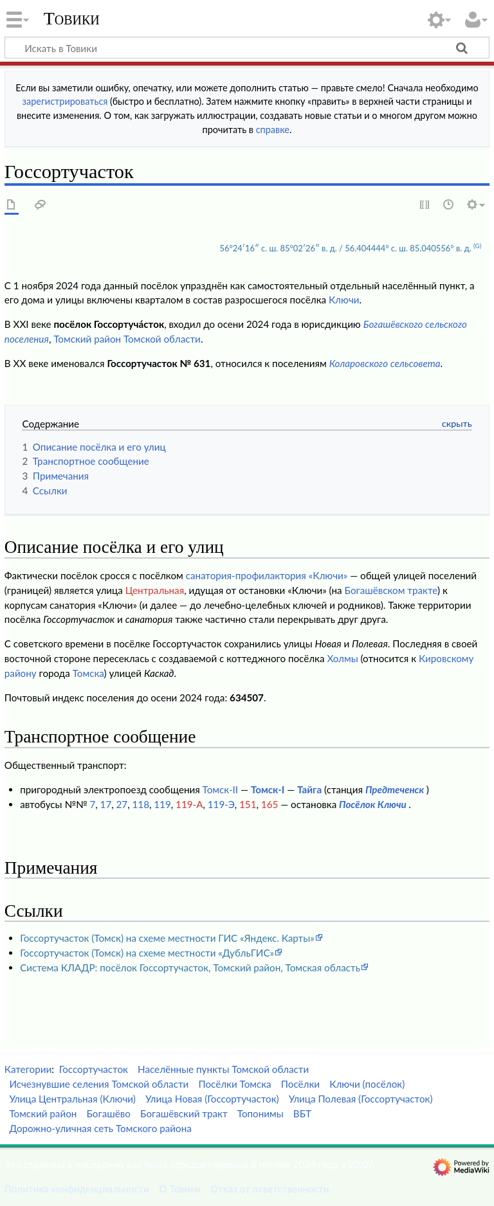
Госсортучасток (93, 1069)
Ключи (344, 299)
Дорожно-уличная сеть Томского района (100, 1128)
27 (122, 804)
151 (247, 804)
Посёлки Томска (235, 1084)
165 (269, 804)
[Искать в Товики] (247, 47)
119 (162, 804)
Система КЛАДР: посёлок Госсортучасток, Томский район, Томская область (190, 967)
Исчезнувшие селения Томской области (98, 1084)
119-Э (221, 804)
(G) (477, 245)
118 (141, 804)
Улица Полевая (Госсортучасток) (361, 1098)
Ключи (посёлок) (367, 1084)
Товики (72, 19)
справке (272, 129)
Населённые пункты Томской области (223, 1069)
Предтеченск (394, 789)
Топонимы (260, 1113)
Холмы (342, 658)
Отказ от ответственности (269, 1188)
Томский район (87, 339)
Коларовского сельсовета (385, 363)
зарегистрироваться (65, 101)
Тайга (309, 789)
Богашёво (108, 1113)
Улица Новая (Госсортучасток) (212, 1098)
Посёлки (300, 1084)
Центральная (154, 590)
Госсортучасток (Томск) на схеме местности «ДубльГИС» (147, 953)
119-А (189, 804)
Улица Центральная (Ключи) (72, 1098)
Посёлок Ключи (373, 804)
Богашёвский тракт (184, 1113)
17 (106, 804)
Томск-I (267, 789)
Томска (88, 673)
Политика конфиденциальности (77, 1188)
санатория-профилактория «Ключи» (267, 575)
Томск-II (220, 789)
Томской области (162, 339)
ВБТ (302, 1113)
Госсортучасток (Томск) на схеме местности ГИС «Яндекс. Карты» (167, 938)
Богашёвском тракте (391, 590)
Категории (28, 1069)
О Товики (180, 1188)
